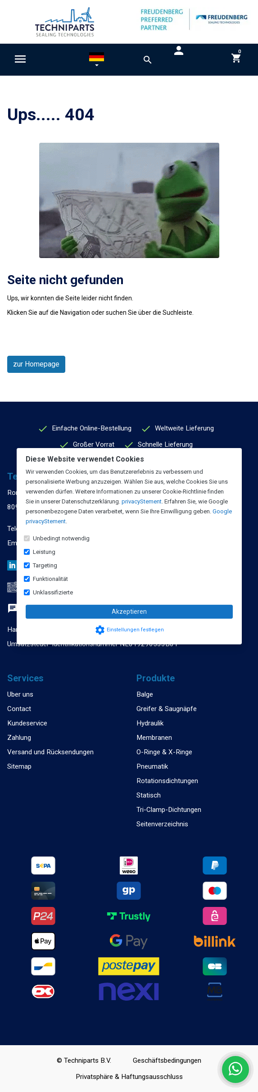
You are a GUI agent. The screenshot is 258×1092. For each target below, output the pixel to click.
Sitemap (19, 766)
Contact (19, 709)
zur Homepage (36, 364)
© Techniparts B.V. (84, 1060)
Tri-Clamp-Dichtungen (168, 810)
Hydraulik (149, 723)
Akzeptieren (129, 611)
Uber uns (20, 694)
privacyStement (142, 501)
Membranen (154, 738)
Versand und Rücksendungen (50, 752)
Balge (144, 694)
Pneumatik (152, 766)
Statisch (148, 795)
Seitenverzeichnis (162, 824)
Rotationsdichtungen (167, 781)
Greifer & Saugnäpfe (166, 709)
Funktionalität (50, 578)
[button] (96, 61)
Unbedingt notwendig (61, 538)
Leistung (44, 551)
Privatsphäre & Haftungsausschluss (129, 1077)
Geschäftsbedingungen (167, 1060)
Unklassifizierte (53, 592)
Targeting (45, 565)
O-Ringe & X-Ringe (164, 752)
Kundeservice (27, 723)
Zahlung (19, 738)
